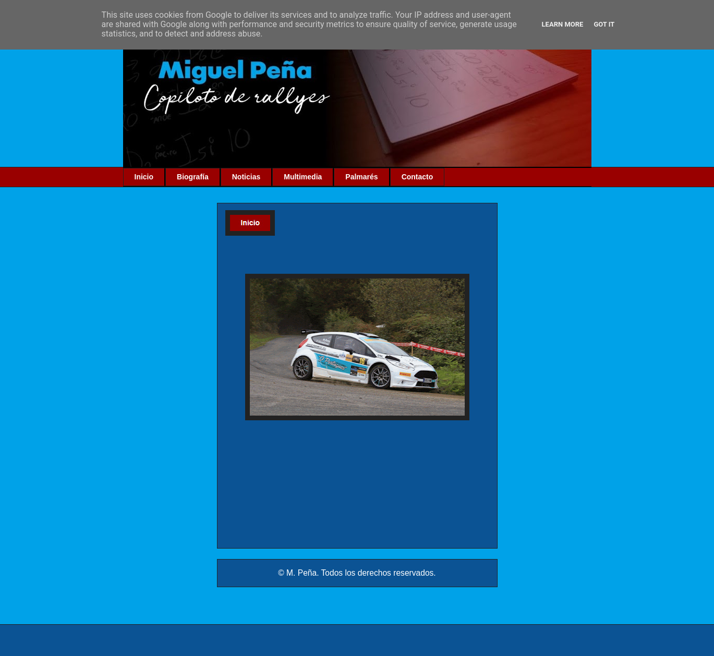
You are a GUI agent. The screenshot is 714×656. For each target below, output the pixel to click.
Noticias (246, 177)
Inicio (144, 177)
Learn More (563, 24)
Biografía (193, 177)
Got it (604, 24)
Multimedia (303, 177)
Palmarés (361, 177)
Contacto (417, 177)
